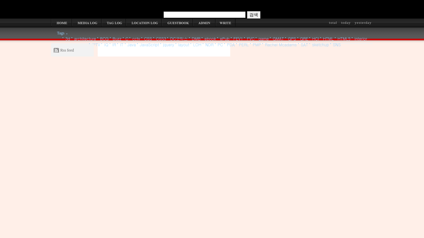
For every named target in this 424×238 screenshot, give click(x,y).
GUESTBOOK (177, 23)
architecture (85, 38)
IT (121, 44)
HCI (315, 38)
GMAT (278, 38)
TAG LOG (114, 23)
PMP (257, 44)
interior (360, 38)
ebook (210, 38)
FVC (250, 38)
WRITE (226, 23)
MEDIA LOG (87, 23)
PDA (231, 44)
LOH (197, 44)
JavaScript (149, 44)
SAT (304, 44)
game (263, 38)
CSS (148, 38)
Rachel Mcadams (281, 44)
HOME (61, 23)
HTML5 (344, 38)
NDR (209, 44)
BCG (104, 38)
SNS (337, 44)
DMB (196, 38)
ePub (225, 38)
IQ (106, 44)
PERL (244, 44)
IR (114, 44)
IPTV (96, 44)
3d (67, 38)
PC (220, 44)
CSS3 (161, 38)
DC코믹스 (178, 38)
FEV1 (238, 38)
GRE (304, 38)
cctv (136, 38)
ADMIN (204, 23)
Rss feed (67, 50)
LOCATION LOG (144, 23)
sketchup (320, 44)
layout (183, 44)
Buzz (117, 38)
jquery (168, 44)
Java (132, 44)
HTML (328, 38)
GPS (292, 38)
